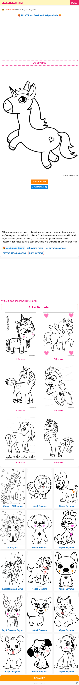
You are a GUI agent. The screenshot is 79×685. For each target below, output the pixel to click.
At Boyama (20, 359)
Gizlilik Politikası (39, 684)
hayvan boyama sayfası (14, 253)
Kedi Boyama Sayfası (13, 589)
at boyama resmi (35, 248)
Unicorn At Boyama (13, 506)
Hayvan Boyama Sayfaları (25, 10)
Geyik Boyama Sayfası (13, 630)
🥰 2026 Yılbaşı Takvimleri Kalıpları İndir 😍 (39, 15)
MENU (74, 3)
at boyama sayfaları (56, 248)
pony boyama (36, 253)
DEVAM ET (39, 678)
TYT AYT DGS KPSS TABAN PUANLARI (19, 301)
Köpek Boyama (12, 671)
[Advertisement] (39, 39)
